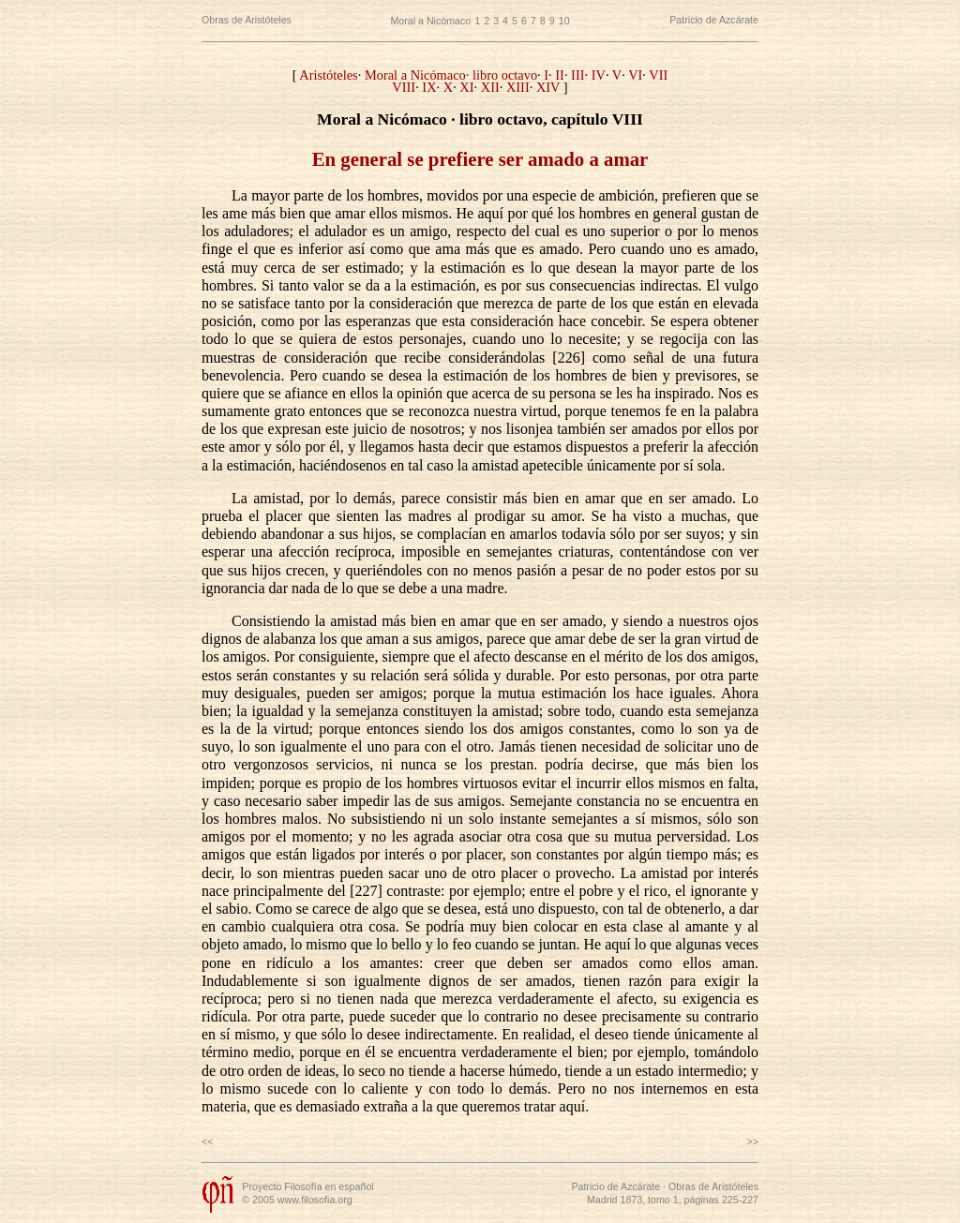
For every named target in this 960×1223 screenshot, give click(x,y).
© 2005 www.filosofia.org (297, 1199)
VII (658, 74)
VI (635, 74)
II (559, 74)
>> (752, 1141)
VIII (403, 87)
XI (466, 87)
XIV (548, 87)
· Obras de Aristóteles (709, 1186)
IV (599, 74)
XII (490, 87)
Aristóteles (328, 74)
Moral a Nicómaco (430, 20)
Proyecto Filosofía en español (307, 1186)
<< (207, 1141)
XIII (518, 87)
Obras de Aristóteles (247, 19)
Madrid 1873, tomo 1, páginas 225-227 (672, 1199)
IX (429, 87)
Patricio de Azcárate (713, 19)
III (577, 74)
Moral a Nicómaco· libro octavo (451, 74)
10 (564, 20)
